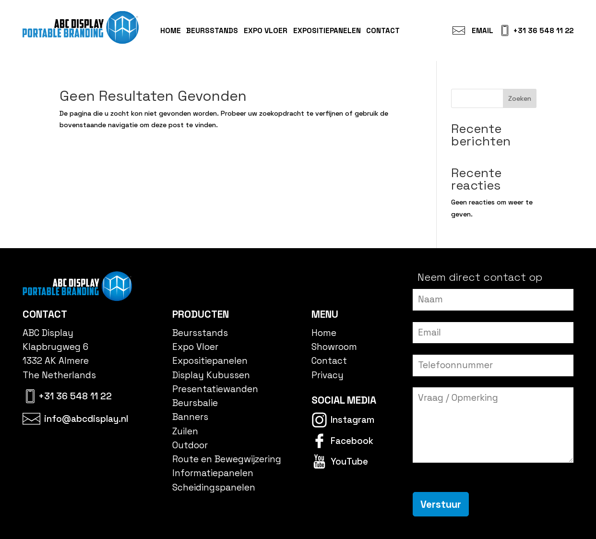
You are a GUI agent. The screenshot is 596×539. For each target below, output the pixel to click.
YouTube (349, 461)
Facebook (352, 441)
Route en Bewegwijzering (226, 459)
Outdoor (190, 445)
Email (482, 30)
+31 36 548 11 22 (543, 30)
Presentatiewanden (215, 389)
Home (170, 30)
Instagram (352, 420)
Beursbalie (195, 403)
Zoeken (519, 98)
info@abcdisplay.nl (86, 419)
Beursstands (212, 30)
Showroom (334, 347)
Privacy (327, 375)
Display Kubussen (211, 375)
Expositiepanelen (327, 30)
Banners (190, 417)
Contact (383, 30)
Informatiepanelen (212, 473)
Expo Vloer (265, 30)
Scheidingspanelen (213, 487)
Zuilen (185, 431)
